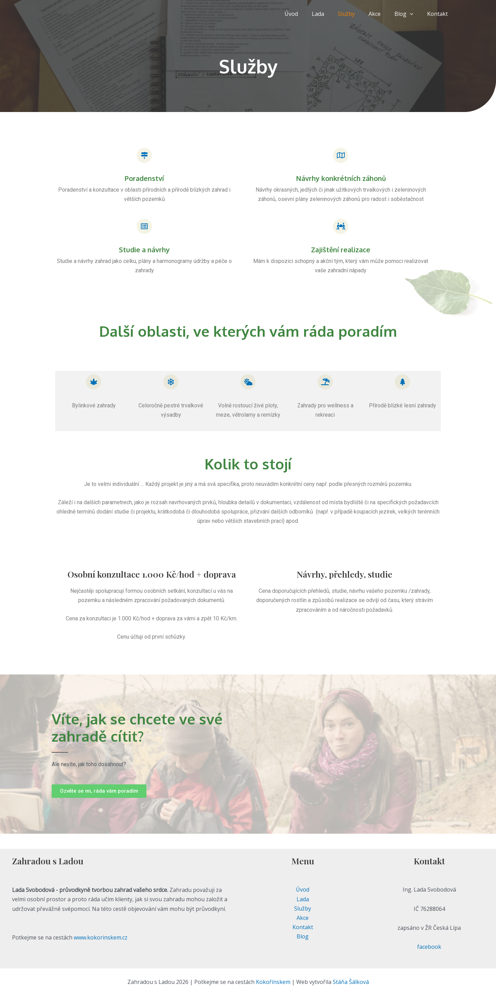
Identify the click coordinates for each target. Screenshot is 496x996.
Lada (330, 14)
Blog (408, 14)
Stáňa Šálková (351, 982)
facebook (429, 947)
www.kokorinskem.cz (100, 937)
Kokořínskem (273, 982)
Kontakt (438, 14)
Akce (381, 14)
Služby (356, 14)
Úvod (306, 14)
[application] (414, 14)
